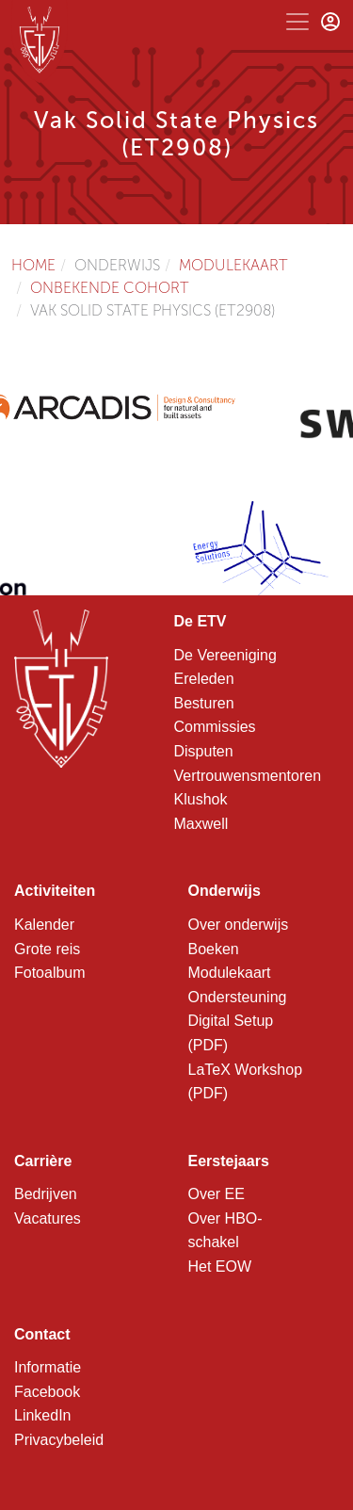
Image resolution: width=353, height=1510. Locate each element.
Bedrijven (45, 1194)
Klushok (201, 799)
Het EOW (220, 1266)
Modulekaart (233, 265)
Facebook (47, 1392)
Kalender (44, 925)
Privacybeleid (59, 1440)
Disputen (203, 751)
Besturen (204, 703)
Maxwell (201, 824)
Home (33, 265)
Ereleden (204, 679)
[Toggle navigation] (297, 22)
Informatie (47, 1367)
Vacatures (47, 1218)
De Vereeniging (225, 655)
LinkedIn (43, 1415)
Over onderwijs (238, 925)
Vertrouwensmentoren (248, 776)
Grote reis (47, 949)
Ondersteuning (237, 997)
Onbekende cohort (109, 288)
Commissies (215, 727)
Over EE (216, 1194)
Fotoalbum (50, 973)
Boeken (213, 949)
